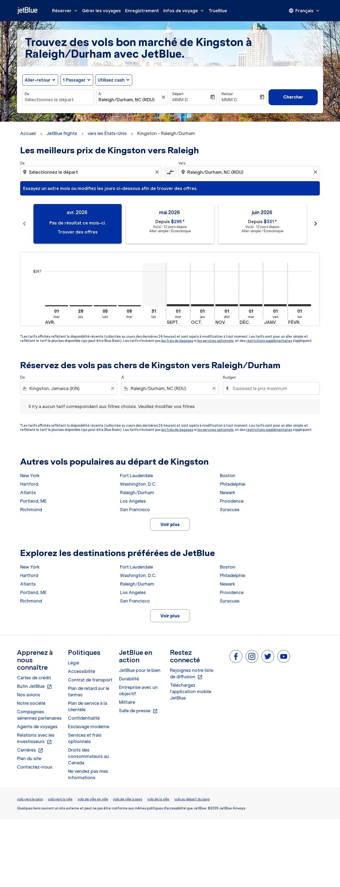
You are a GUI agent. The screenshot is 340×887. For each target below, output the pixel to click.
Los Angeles (133, 501)
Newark (227, 492)
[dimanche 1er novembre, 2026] (226, 305)
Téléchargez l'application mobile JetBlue (190, 691)
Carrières (30, 750)
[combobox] (58, 99)
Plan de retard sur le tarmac (88, 691)
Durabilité (129, 678)
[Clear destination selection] (316, 172)
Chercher (293, 97)
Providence (232, 501)
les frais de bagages (177, 341)
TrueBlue (218, 10)
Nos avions (28, 694)
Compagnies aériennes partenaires (39, 715)
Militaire (127, 702)
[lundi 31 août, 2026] (153, 284)
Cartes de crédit (34, 677)
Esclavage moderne (88, 726)
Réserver (66, 10)
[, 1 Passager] (74, 80)
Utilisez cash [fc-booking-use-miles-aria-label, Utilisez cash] (111, 80)
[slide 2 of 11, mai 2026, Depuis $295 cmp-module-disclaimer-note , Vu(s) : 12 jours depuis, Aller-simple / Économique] (170, 224)
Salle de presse (138, 711)
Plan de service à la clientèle (87, 706)
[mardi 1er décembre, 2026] (251, 305)
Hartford (29, 484)
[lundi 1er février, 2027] (299, 305)
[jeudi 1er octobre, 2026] (202, 305)
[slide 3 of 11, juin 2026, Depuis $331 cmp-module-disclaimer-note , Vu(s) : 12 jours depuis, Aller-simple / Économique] (262, 224)
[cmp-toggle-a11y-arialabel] (170, 172)
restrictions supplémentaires (269, 341)
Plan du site (29, 758)
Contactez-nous (34, 767)
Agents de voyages (37, 726)
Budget (229, 377)
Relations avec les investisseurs (35, 738)
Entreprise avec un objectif (138, 690)
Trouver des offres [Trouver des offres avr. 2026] (78, 232)
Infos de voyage (184, 10)
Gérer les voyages (101, 10)
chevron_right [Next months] (315, 223)
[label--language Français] (304, 10)
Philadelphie (232, 484)
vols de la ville (158, 799)
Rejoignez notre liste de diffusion (191, 674)
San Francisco (135, 509)
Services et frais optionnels (84, 738)
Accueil (28, 133)
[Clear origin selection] (157, 172)
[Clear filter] (112, 388)
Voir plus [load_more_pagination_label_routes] (170, 524)
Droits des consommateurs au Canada (88, 756)
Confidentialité (84, 718)
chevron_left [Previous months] (24, 223)
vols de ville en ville (93, 799)
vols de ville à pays (127, 799)
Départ (178, 94)
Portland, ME (33, 501)
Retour (227, 94)
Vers (181, 163)
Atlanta (28, 492)
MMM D (180, 99)
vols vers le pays (30, 799)
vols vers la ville (60, 799)
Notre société (31, 703)
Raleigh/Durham (137, 492)
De (27, 94)
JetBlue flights (61, 133)
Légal (73, 662)
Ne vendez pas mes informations (88, 774)
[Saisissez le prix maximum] (273, 388)
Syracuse (229, 509)
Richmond (31, 509)
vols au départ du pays (192, 799)
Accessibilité (81, 671)
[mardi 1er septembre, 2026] (178, 305)
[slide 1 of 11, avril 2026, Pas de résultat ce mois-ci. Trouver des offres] (77, 224)
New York (30, 475)
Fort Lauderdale (136, 475)
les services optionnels (215, 341)
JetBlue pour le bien (139, 670)
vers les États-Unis (107, 133)
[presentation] (304, 10)
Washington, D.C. (138, 484)
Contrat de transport (90, 679)
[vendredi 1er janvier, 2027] (275, 305)
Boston (227, 475)
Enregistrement (142, 10)
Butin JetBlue (34, 686)
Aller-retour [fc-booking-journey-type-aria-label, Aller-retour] (37, 80)
